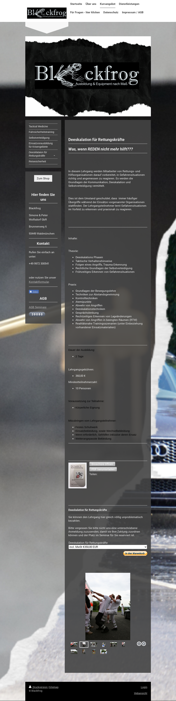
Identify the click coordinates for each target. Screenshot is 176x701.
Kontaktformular (39, 282)
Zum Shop (43, 178)
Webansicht (140, 693)
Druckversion (38, 687)
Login (144, 687)
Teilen (34, 292)
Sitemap (53, 687)
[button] (102, 464)
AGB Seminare (37, 307)
